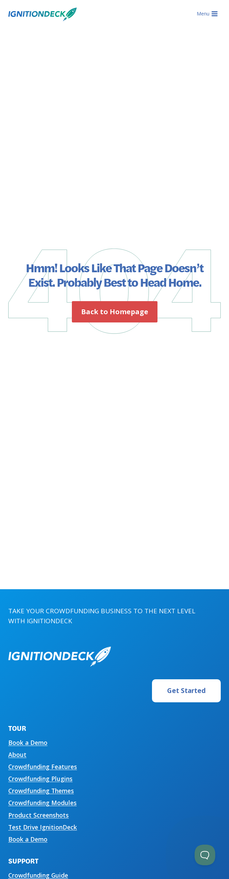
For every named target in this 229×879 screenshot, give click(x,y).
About (17, 754)
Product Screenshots (38, 815)
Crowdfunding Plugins (40, 778)
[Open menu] (207, 14)
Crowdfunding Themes (41, 791)
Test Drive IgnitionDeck (42, 827)
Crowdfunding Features (42, 766)
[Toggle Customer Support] (205, 855)
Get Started (186, 690)
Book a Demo (27, 742)
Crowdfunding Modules (42, 803)
